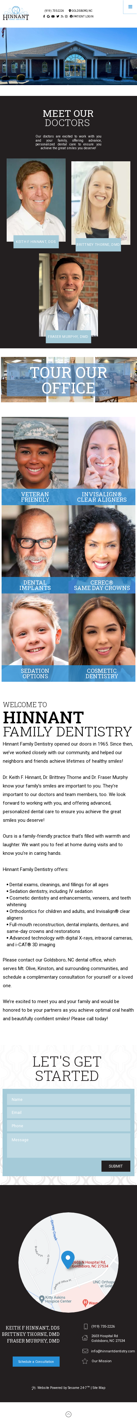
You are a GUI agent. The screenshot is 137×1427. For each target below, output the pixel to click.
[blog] (62, 16)
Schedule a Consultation (36, 1362)
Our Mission (96, 1361)
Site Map (99, 1388)
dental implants (82, 925)
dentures (109, 925)
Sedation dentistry (28, 891)
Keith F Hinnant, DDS (33, 1328)
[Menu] (130, 7)
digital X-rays (79, 938)
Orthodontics (23, 911)
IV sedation (81, 891)
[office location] (68, 1263)
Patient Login (82, 16)
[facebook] (44, 16)
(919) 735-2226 (54, 11)
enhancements (74, 898)
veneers (101, 898)
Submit (116, 1166)
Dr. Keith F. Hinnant (22, 777)
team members (81, 794)
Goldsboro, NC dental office (72, 960)
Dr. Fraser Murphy (110, 777)
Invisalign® (107, 911)
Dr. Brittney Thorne (62, 777)
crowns (36, 931)
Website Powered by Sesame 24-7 (60, 1388)
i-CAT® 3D (27, 945)
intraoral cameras (113, 938)
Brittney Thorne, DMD (31, 1334)
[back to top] (68, 1414)
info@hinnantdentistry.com (108, 1351)
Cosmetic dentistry (29, 898)
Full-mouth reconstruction (37, 925)
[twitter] (57, 16)
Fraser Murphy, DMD (33, 1341)
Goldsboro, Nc (80, 11)
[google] (48, 16)
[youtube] (53, 16)
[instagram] (66, 16)
